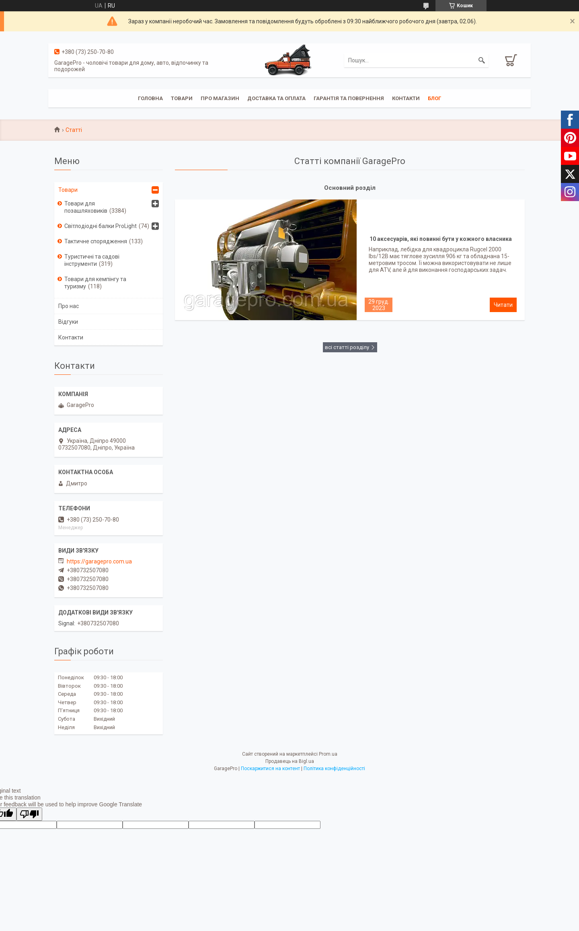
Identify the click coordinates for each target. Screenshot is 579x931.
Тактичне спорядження (95, 241)
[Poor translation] (29, 814)
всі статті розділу (347, 347)
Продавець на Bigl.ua (289, 761)
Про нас (68, 306)
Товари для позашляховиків (85, 207)
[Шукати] (481, 60)
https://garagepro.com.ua (99, 561)
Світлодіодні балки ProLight (100, 226)
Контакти (406, 98)
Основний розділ (350, 187)
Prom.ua (328, 754)
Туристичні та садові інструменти (91, 260)
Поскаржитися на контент (270, 768)
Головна (150, 98)
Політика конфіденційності (334, 768)
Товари (182, 98)
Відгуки (68, 322)
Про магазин (220, 98)
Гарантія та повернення (349, 98)
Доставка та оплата (276, 98)
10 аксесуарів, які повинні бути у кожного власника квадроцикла (441, 241)
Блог (434, 98)
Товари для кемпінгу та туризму (95, 283)
